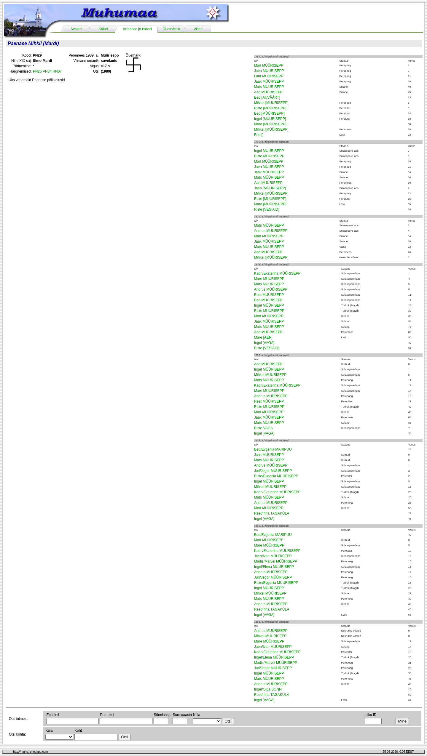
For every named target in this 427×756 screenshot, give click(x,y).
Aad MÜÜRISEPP (268, 92)
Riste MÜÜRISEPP (269, 156)
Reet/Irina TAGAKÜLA (271, 513)
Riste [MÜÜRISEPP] (270, 108)
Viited (198, 29)
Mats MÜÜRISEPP (269, 87)
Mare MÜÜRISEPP (269, 279)
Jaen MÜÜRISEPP (269, 71)
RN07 (57, 71)
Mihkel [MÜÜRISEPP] (271, 103)
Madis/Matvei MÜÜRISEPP (275, 561)
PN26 (37, 71)
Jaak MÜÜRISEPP (269, 81)
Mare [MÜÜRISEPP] (270, 124)
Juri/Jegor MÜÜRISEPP (273, 471)
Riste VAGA (263, 428)
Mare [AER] (263, 337)
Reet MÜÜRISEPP (269, 295)
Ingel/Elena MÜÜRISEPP (274, 567)
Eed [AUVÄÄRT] (267, 97)
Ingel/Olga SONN (268, 689)
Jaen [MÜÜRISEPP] (270, 188)
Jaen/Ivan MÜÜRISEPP (273, 556)
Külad (103, 29)
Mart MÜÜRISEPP (268, 65)
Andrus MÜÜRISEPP (271, 231)
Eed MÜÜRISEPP (268, 300)
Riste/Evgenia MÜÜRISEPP (276, 476)
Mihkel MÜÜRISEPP (270, 375)
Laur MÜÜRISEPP (268, 76)
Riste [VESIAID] (266, 209)
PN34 (47, 71)
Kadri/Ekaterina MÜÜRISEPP (277, 273)
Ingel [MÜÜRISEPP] (270, 119)
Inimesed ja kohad (137, 29)
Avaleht (76, 29)
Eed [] (258, 135)
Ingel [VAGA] (264, 343)
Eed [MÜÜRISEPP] (269, 113)
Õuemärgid (171, 29)
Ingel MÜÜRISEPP (269, 151)
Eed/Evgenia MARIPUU (273, 449)
